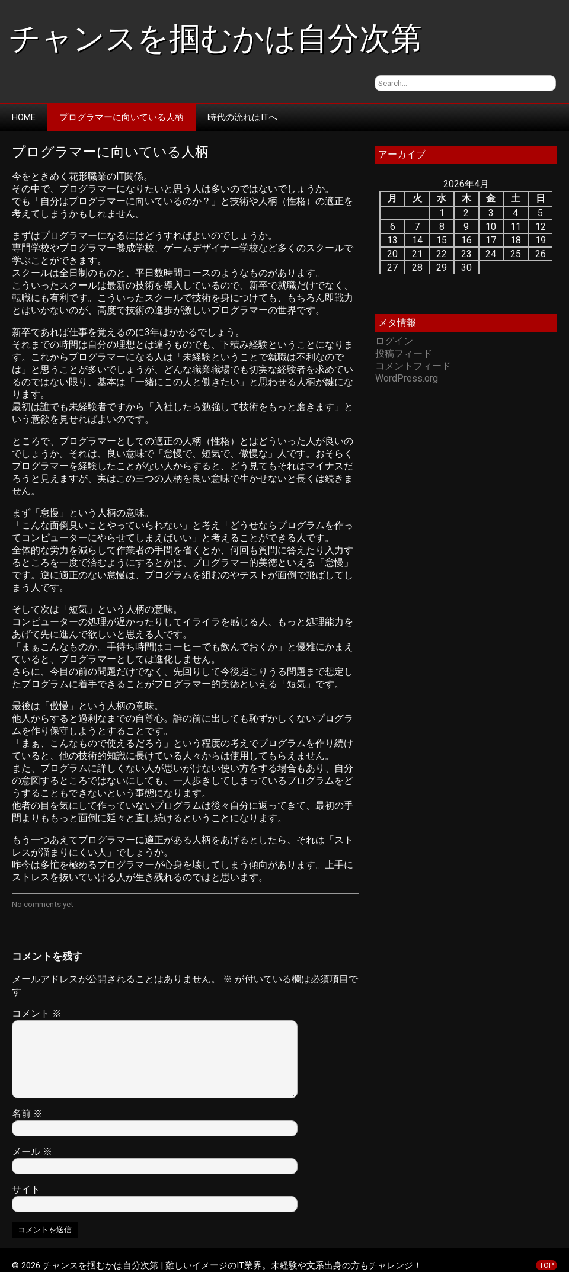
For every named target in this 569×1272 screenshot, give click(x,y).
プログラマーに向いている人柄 (121, 117)
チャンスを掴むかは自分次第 (215, 38)
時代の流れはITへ (242, 117)
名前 (27, 1113)
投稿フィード (403, 353)
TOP (546, 1265)
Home (24, 117)
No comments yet (42, 904)
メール (32, 1151)
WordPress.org (406, 378)
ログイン (394, 341)
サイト (26, 1189)
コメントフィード (413, 365)
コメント (37, 1013)
